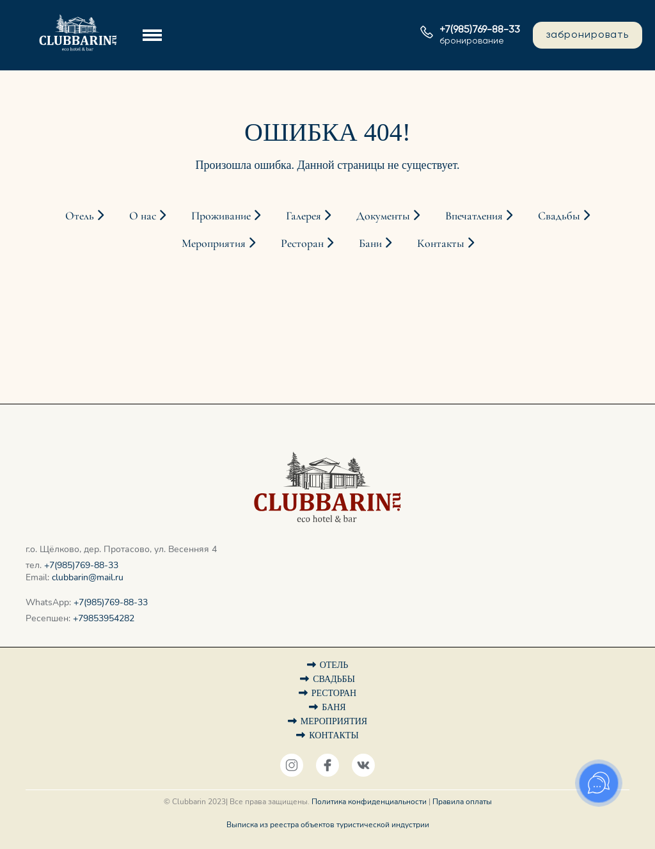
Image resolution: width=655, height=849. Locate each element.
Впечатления (478, 216)
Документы (388, 216)
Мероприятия (218, 243)
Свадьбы (564, 216)
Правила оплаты (462, 802)
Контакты (445, 243)
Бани (375, 243)
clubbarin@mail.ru (87, 577)
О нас (147, 216)
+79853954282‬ (103, 618)
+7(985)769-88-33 (81, 565)
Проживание (225, 216)
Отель (84, 216)
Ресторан (307, 243)
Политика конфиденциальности (369, 802)
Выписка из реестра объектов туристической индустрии (327, 825)
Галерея (308, 216)
